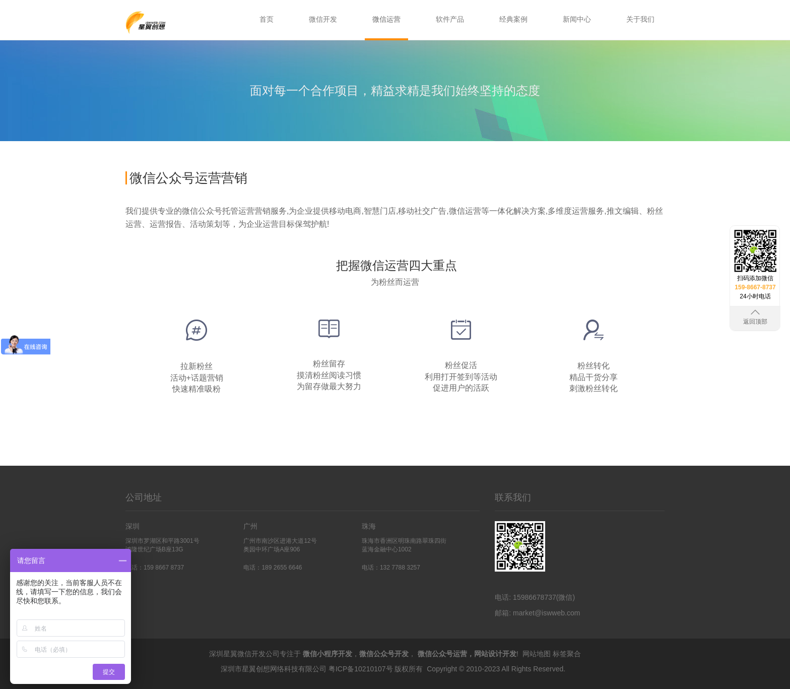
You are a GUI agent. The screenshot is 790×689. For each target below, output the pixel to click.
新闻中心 (577, 19)
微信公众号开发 (384, 654)
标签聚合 (567, 654)
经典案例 (513, 19)
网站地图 (536, 654)
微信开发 (323, 19)
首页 (266, 19)
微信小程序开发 (327, 654)
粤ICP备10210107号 (360, 669)
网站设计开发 (495, 654)
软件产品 (450, 19)
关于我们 (640, 19)
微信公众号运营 (442, 654)
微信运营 (386, 19)
